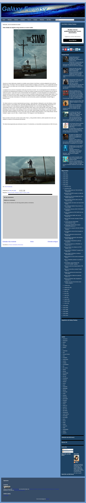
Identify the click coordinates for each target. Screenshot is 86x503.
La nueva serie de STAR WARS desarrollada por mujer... (71, 222)
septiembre (66, 287)
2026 (64, 173)
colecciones (65, 359)
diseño (64, 369)
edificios (64, 374)
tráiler (28, 192)
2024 (64, 176)
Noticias (64, 395)
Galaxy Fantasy (24, 8)
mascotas (65, 391)
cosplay (64, 362)
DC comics (65, 367)
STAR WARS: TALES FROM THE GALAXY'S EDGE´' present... (71, 263)
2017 (64, 309)
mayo (65, 295)
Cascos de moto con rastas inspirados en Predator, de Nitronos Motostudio (75, 69)
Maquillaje (65, 388)
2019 (64, 305)
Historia (16, 19)
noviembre (66, 188)
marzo (65, 299)
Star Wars (49, 19)
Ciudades (23, 19)
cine (64, 356)
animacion (65, 338)
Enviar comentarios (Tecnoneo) (16, 244)
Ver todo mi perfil (77, 473)
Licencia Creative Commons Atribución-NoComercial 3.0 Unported (44, 489)
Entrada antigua (53, 241)
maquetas (65, 386)
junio (65, 293)
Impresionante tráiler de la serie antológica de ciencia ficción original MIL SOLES (76, 81)
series (64, 403)
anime (64, 342)
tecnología (65, 417)
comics (64, 361)
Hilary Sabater (15, 489)
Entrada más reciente (9, 241)
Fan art (29, 19)
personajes (65, 398)
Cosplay (35, 19)
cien (64, 352)
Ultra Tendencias (9, 186)
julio (65, 291)
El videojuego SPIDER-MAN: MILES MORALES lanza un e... (72, 225)
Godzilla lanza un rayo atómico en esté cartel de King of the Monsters (76, 147)
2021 (64, 182)
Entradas (65, 449)
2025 (64, 175)
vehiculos (65, 426)
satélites (65, 402)
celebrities (65, 350)
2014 (64, 315)
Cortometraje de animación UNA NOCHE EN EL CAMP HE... (73, 238)
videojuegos (65, 429)
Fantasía (17, 192)
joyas (64, 385)
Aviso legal (5, 495)
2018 (64, 307)
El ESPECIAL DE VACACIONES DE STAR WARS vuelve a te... (73, 197)
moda (64, 393)
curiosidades (65, 364)
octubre (66, 285)
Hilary (76, 462)
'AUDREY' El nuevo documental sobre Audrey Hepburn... (72, 282)
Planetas (10, 19)
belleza (64, 347)
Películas (42, 19)
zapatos (64, 432)
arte (64, 344)
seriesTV (65, 407)
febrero (66, 301)
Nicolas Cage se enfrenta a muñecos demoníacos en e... (72, 254)
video (64, 427)
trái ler (64, 420)
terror (25, 192)
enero (65, 303)
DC (63, 366)
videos (64, 431)
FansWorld (65, 378)
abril (65, 297)
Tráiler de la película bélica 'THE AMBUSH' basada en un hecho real (76, 102)
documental (65, 373)
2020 (64, 184)
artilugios (65, 345)
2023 (64, 178)
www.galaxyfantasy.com (19, 490)
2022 (64, 180)
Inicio (4, 19)
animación (65, 340)
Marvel (64, 390)
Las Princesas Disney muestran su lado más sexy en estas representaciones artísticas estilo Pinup (76, 125)
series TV (21, 192)
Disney (64, 371)
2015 (64, 313)
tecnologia (65, 415)
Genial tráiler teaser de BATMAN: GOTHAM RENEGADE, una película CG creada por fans (76, 58)
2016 (64, 311)
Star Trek (65, 408)
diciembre (66, 186)
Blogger (47, 499)
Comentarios (66, 451)
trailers (64, 424)
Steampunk (65, 412)
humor (64, 383)
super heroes (66, 414)
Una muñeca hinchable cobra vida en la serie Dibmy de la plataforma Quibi (75, 158)
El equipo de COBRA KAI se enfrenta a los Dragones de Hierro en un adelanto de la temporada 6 (75, 136)
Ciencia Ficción (10, 192)
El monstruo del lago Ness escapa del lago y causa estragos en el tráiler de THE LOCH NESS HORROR (75, 113)
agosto (65, 289)
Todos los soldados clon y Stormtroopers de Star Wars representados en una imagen (76, 92)
